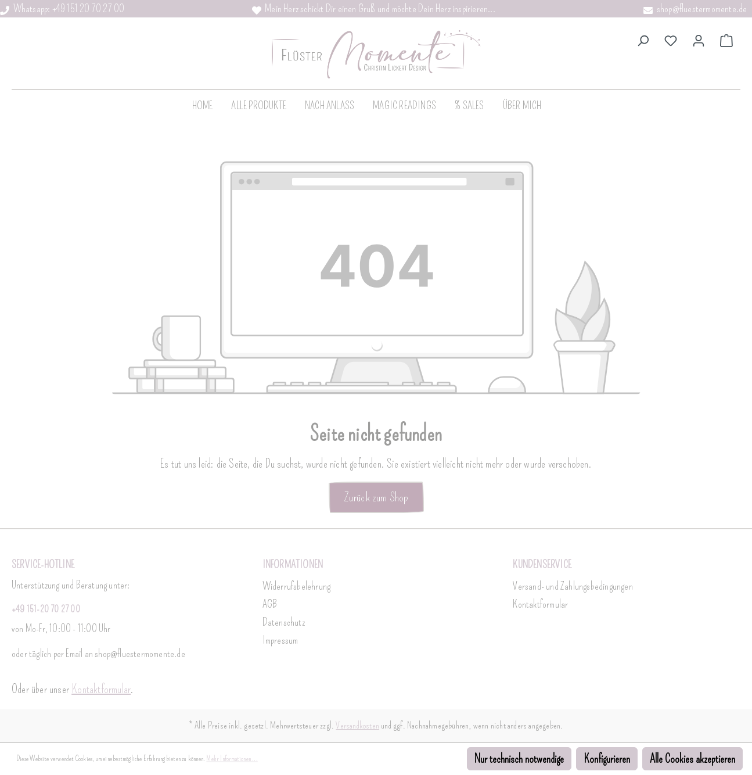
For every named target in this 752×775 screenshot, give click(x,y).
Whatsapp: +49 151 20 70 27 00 (62, 8)
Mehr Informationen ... (231, 759)
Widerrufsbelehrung (296, 586)
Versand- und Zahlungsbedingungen (572, 586)
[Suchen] (643, 39)
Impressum (280, 640)
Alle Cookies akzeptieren (692, 759)
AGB (270, 604)
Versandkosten (357, 725)
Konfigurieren (607, 759)
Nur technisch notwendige (519, 759)
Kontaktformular (101, 689)
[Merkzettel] (671, 39)
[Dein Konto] (699, 39)
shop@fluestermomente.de (695, 8)
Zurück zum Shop (376, 497)
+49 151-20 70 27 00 (46, 609)
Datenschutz (283, 622)
